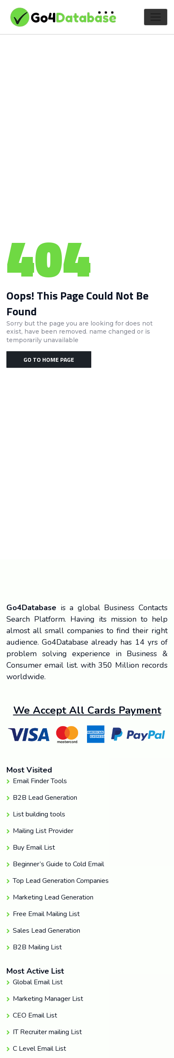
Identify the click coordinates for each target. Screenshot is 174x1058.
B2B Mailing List (37, 947)
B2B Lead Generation (45, 797)
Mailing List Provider (43, 831)
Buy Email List (34, 847)
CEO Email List (35, 1015)
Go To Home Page (48, 359)
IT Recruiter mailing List (47, 1032)
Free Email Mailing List (46, 914)
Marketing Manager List (48, 998)
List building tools (39, 814)
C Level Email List (39, 1048)
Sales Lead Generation (46, 930)
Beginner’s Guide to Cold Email (58, 864)
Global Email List (38, 982)
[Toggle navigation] (156, 17)
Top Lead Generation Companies (61, 880)
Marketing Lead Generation (53, 897)
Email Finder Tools (40, 781)
